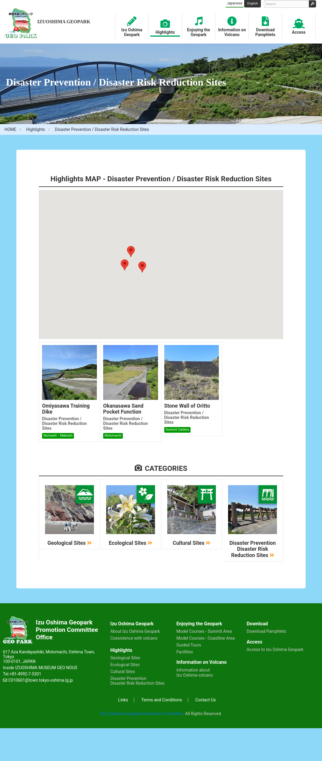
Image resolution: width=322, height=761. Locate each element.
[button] (131, 251)
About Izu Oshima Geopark (135, 631)
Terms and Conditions (161, 699)
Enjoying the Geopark (198, 26)
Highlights (165, 26)
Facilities (185, 651)
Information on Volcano (232, 26)
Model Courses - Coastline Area (206, 638)
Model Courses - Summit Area (204, 631)
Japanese (234, 3)
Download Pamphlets (265, 26)
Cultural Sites (122, 671)
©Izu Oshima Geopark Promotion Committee (141, 713)
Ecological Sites (125, 664)
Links (123, 699)
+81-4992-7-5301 (25, 674)
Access (299, 26)
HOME (10, 129)
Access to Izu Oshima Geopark (275, 649)
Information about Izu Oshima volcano (195, 673)
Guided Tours (189, 645)
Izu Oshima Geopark (132, 26)
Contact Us (205, 699)
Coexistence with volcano (133, 638)
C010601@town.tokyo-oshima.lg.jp (40, 680)
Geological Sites (125, 657)
